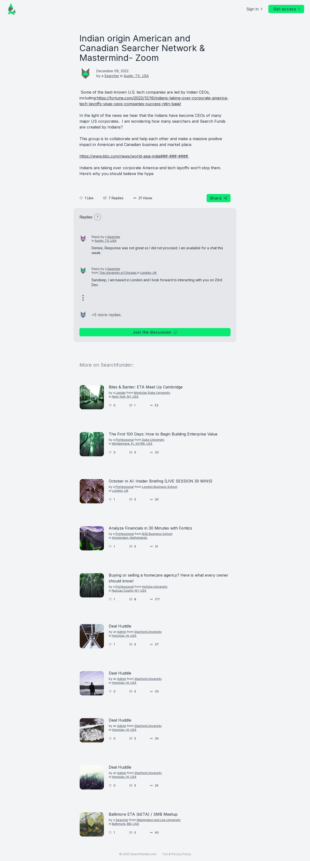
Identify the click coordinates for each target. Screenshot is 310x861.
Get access (287, 9)
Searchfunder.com (143, 854)
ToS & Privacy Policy (176, 854)
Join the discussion (155, 332)
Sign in (255, 9)
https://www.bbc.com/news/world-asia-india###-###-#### (134, 156)
